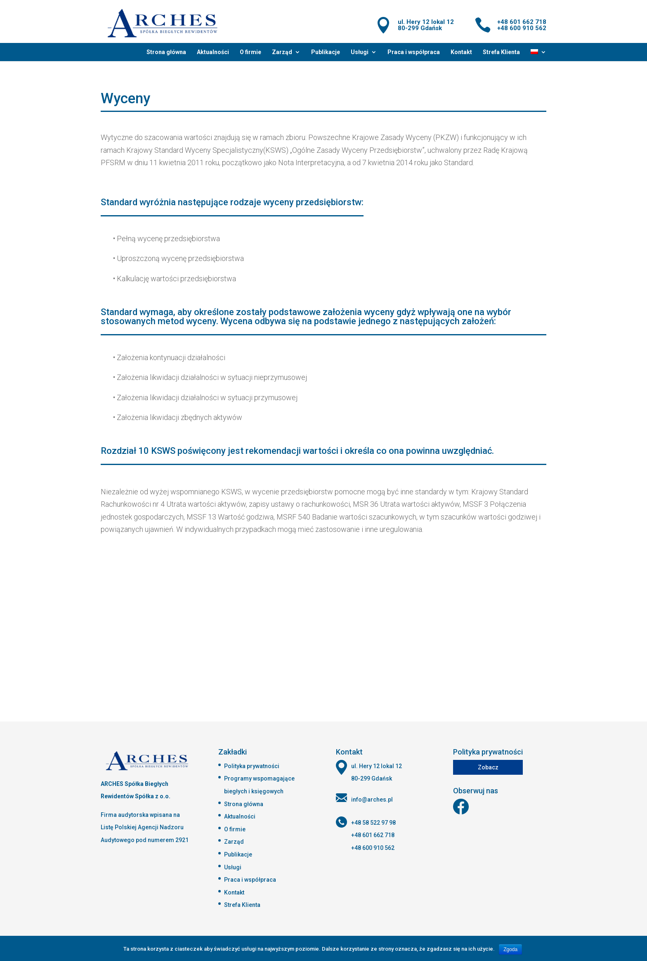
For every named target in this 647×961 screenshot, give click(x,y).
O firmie (250, 52)
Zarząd (282, 52)
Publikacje (325, 52)
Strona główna (166, 52)
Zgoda (510, 949)
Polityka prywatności (251, 766)
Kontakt (461, 52)
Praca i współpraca (413, 52)
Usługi (359, 52)
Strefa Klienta (501, 52)
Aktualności (213, 52)
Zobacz (488, 767)
